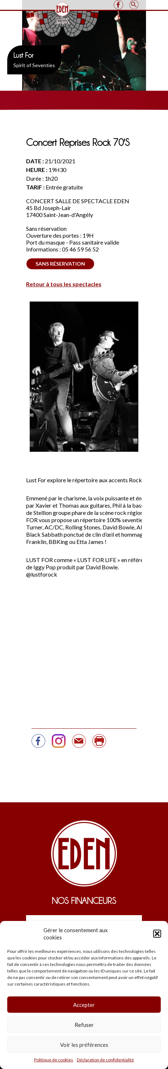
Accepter (84, 1005)
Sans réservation (60, 264)
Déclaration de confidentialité (105, 1059)
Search (133, 4)
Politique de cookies (53, 1059)
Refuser (84, 1024)
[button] (157, 933)
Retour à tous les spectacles (63, 283)
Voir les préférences (84, 1044)
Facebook (118, 4)
